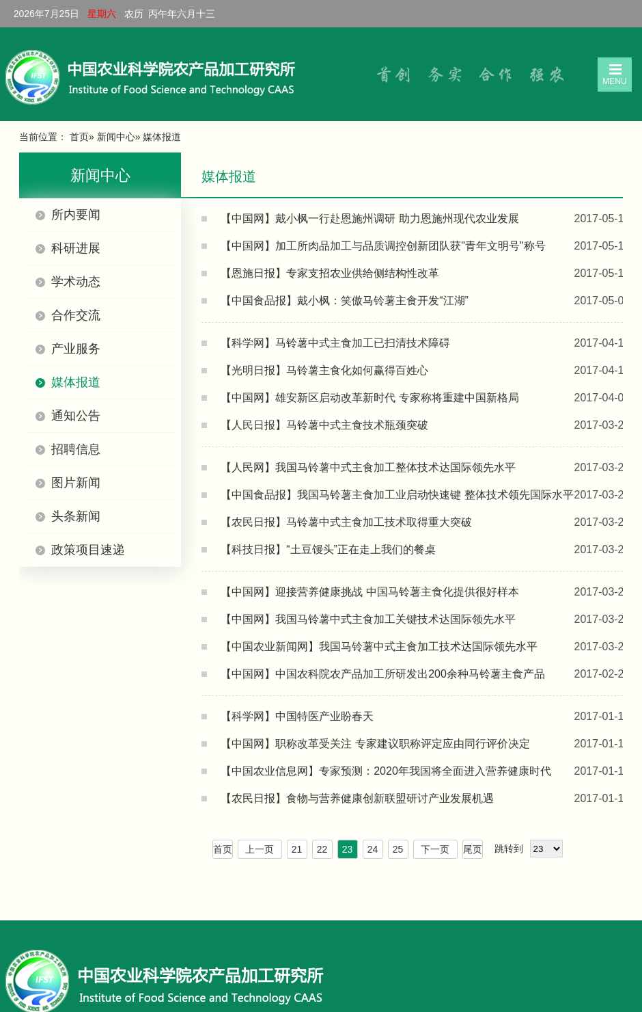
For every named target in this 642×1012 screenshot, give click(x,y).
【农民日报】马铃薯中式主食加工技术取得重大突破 (346, 522)
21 (297, 849)
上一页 (259, 849)
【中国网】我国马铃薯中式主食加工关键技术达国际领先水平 (368, 619)
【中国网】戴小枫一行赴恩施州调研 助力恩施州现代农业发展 (369, 218)
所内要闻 (75, 215)
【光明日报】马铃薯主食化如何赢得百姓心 (324, 370)
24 (372, 849)
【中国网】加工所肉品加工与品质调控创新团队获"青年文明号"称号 (383, 246)
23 (347, 849)
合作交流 (75, 315)
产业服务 (75, 349)
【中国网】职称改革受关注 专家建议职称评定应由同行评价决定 (375, 743)
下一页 (435, 849)
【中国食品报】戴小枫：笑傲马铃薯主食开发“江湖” (345, 300)
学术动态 (75, 282)
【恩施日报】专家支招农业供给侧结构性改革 (330, 273)
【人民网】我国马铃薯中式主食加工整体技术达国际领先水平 (368, 467)
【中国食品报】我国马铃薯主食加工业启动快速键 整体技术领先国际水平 (397, 495)
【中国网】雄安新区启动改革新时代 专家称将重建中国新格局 (369, 397)
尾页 (472, 849)
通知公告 (75, 416)
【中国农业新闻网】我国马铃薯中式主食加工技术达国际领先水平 (379, 646)
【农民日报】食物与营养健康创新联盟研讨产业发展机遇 (357, 798)
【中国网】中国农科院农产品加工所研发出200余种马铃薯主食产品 (383, 674)
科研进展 (75, 248)
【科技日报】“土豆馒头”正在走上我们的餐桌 (328, 549)
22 (322, 849)
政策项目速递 (88, 550)
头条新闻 (75, 516)
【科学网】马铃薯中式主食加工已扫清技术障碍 (335, 343)
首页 (79, 136)
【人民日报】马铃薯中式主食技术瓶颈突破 (324, 425)
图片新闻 (75, 483)
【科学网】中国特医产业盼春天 (297, 716)
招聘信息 (75, 449)
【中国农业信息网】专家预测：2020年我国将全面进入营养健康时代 (386, 771)
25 (398, 849)
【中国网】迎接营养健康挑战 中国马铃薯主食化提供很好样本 (369, 592)
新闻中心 (116, 136)
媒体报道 (75, 382)
